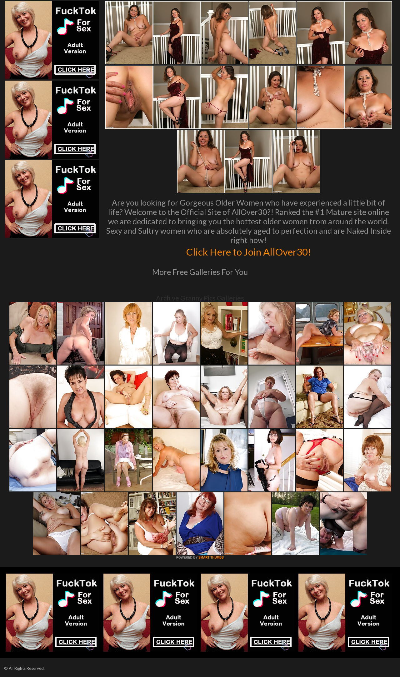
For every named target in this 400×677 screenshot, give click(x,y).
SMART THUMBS (211, 557)
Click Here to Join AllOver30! (248, 251)
